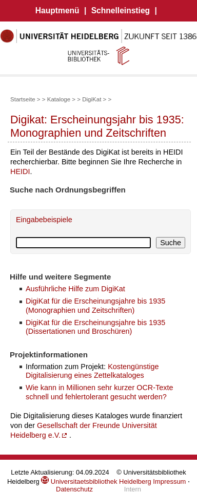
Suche (170, 243)
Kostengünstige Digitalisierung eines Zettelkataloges (92, 370)
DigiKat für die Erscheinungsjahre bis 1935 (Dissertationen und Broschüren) (95, 326)
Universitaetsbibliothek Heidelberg (96, 481)
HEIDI (20, 171)
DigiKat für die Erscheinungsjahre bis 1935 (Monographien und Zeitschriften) (95, 305)
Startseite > (25, 99)
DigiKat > (94, 99)
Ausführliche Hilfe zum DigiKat (75, 289)
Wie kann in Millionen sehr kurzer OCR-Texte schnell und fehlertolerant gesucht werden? (99, 391)
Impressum (169, 481)
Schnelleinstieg (120, 10)
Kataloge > (61, 99)
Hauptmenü (57, 10)
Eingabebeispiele (44, 220)
